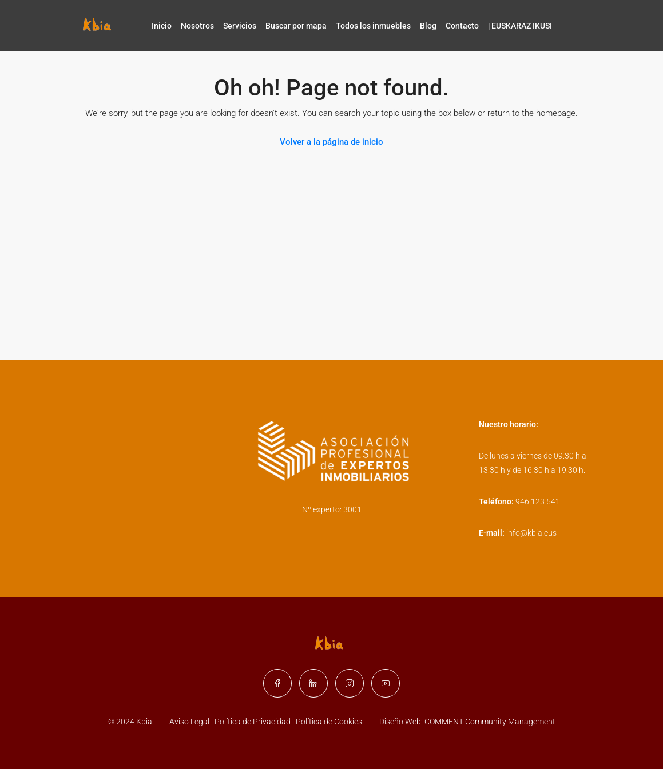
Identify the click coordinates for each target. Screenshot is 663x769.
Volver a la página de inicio (331, 142)
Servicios (239, 25)
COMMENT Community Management (489, 721)
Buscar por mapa (296, 25)
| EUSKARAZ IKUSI (520, 25)
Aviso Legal (189, 721)
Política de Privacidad (253, 721)
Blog (428, 25)
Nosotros (197, 25)
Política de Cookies (329, 721)
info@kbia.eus (531, 532)
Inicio (162, 25)
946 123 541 (537, 501)
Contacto (462, 25)
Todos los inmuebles (373, 25)
